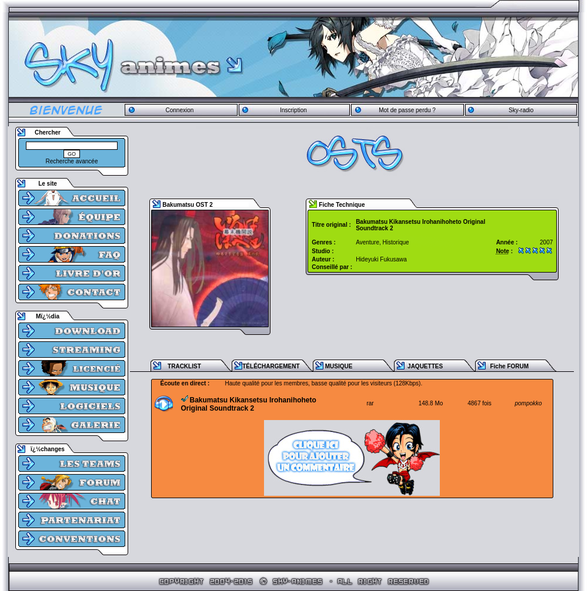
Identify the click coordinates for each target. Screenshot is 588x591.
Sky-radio (521, 110)
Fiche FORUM (509, 366)
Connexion (179, 110)
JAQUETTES (425, 366)
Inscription (293, 110)
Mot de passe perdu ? (407, 110)
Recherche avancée (72, 161)
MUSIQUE (339, 366)
